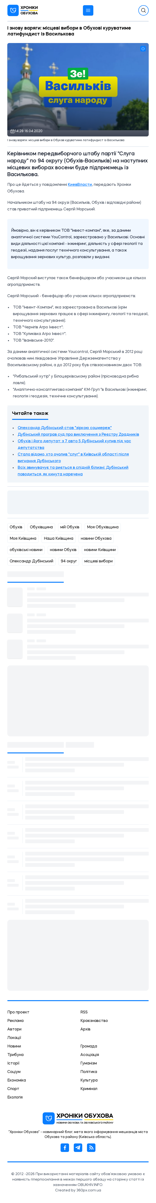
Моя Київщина (23, 539)
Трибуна (15, 1055)
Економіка (16, 1080)
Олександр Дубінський (31, 561)
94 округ (69, 561)
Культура (89, 1080)
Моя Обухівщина (103, 527)
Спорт (13, 1089)
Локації (14, 1038)
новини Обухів (63, 550)
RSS (84, 1012)
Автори (14, 1029)
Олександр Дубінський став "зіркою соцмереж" (65, 428)
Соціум (14, 1072)
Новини (14, 1046)
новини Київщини (100, 550)
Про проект (18, 1012)
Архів (85, 1029)
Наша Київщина (58, 539)
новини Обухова (96, 539)
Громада (88, 1046)
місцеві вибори (98, 561)
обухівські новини (26, 550)
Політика (88, 1072)
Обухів (16, 527)
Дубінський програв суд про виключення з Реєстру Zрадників (78, 435)
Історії (13, 1063)
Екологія (15, 1097)
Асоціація (89, 1055)
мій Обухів (69, 527)
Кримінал (88, 1089)
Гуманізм (88, 1063)
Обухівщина (41, 527)
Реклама (15, 1021)
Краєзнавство (94, 1021)
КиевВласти (80, 185)
